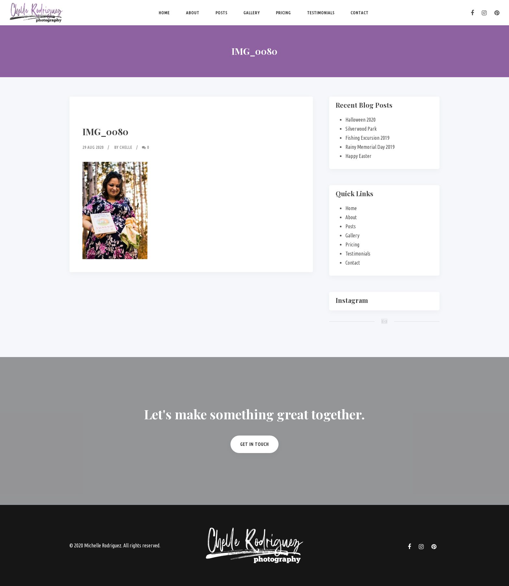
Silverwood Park (361, 129)
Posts (221, 12)
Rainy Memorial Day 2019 (370, 147)
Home (164, 12)
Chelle (125, 147)
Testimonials (320, 12)
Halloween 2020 (360, 120)
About (192, 12)
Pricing (283, 12)
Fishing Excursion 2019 (367, 138)
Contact (359, 12)
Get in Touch (254, 444)
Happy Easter (358, 156)
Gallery (251, 12)
